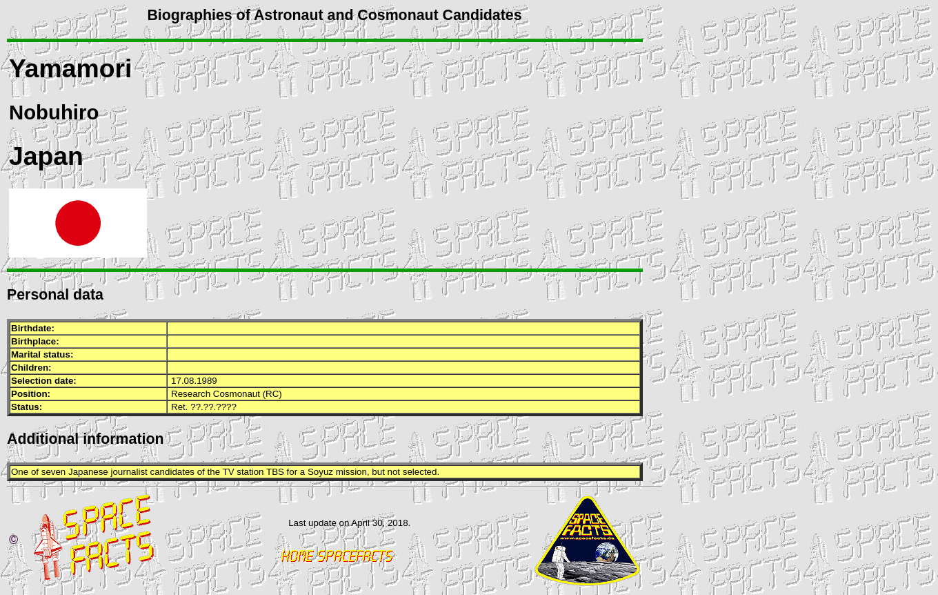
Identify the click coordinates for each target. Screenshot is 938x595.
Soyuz (320, 472)
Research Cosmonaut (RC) (226, 394)
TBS (275, 472)
